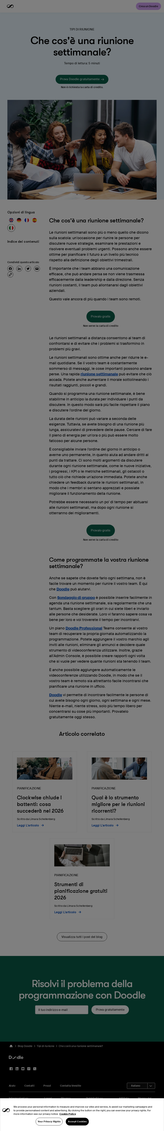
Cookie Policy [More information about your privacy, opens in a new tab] (67, 1120)
